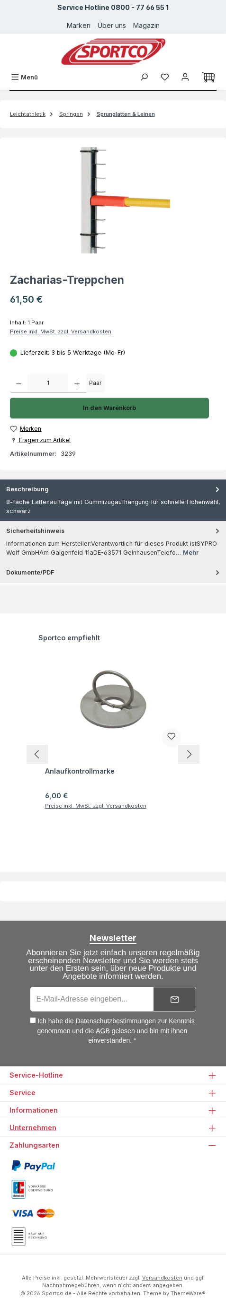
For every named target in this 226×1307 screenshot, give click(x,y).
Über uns (112, 25)
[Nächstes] (188, 754)
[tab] (113, 500)
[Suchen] (144, 77)
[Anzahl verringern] (18, 383)
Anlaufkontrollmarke (80, 771)
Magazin (146, 25)
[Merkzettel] (164, 77)
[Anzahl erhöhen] (77, 383)
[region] (113, 200)
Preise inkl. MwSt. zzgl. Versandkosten (60, 331)
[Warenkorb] (208, 77)
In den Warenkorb (109, 407)
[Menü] (24, 77)
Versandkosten (162, 1277)
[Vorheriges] (37, 754)
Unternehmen (32, 1128)
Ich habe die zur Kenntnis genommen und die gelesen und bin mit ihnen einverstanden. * (115, 1030)
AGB (103, 1031)
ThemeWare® (188, 1293)
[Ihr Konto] (185, 77)
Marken (78, 25)
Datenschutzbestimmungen (115, 1021)
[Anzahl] (48, 383)
